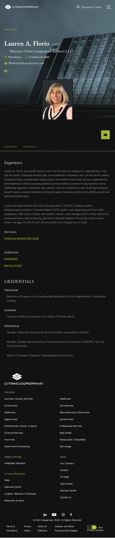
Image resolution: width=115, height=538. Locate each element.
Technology (65, 446)
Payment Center (92, 7)
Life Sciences (66, 406)
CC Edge (64, 477)
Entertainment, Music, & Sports (20, 426)
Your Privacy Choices (95, 529)
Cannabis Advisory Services (18, 399)
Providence (15, 57)
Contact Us (65, 497)
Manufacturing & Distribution (75, 412)
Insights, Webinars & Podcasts (20, 494)
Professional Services (71, 426)
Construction (11, 406)
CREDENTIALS (30, 147)
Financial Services (13, 433)
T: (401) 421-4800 (39, 57)
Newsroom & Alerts (14, 501)
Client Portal (66, 484)
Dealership (9, 412)
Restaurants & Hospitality (73, 440)
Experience (10, 147)
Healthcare (11, 259)
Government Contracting (16, 446)
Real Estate (65, 433)
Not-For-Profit (13, 266)
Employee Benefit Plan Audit (21, 238)
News (7, 480)
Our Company (67, 463)
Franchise (9, 440)
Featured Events (12, 487)
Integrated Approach (14, 463)
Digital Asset (10, 419)
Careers (64, 470)
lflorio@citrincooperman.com (26, 63)
